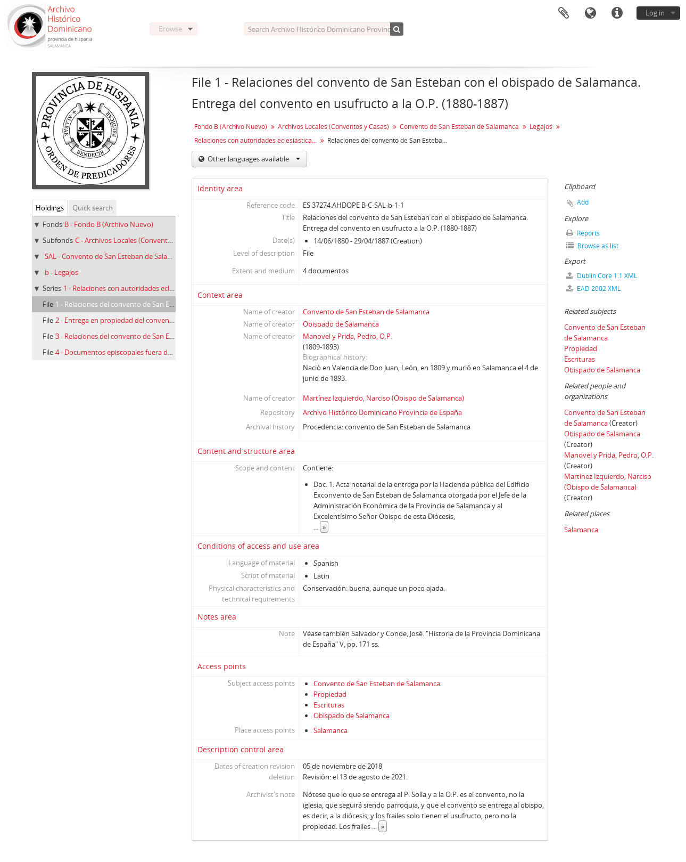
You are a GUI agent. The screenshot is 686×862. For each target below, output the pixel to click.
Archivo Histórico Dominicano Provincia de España (382, 412)
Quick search (92, 208)
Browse (170, 29)
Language (590, 13)
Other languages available (253, 159)
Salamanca (330, 730)
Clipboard (563, 13)
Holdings (50, 208)
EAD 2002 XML (593, 288)
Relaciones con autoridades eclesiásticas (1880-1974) (256, 140)
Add (583, 202)
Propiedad (329, 694)
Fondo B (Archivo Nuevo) (230, 126)
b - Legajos (61, 272)
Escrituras (328, 705)
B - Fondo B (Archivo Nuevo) (108, 224)
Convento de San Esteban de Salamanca (459, 126)
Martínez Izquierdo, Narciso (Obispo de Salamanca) (383, 398)
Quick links (617, 13)
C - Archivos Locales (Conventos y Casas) (138, 240)
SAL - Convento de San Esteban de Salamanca (116, 256)
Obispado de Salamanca (341, 324)
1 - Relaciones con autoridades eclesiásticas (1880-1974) (150, 288)
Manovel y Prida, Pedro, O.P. (347, 336)
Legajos (541, 126)
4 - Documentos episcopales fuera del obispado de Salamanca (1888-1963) (171, 352)
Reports (583, 233)
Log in (655, 13)
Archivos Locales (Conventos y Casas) (333, 126)
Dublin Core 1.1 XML (601, 275)
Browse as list (592, 245)
